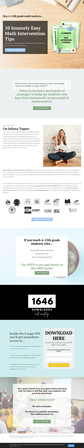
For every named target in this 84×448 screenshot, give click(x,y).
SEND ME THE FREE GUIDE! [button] (59, 366)
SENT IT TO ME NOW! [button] (42, 422)
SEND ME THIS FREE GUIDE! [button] (42, 219)
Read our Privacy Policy (15, 446)
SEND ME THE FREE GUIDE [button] (15, 50)
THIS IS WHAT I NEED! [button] (42, 108)
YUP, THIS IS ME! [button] (42, 273)
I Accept (71, 445)
